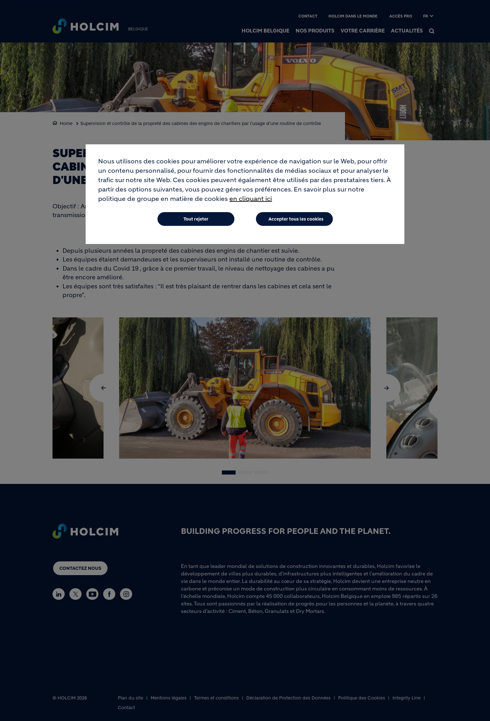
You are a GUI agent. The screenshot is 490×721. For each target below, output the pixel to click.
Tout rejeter (195, 219)
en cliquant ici (250, 199)
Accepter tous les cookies (295, 219)
